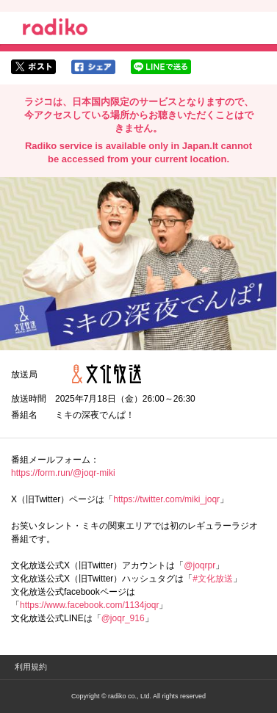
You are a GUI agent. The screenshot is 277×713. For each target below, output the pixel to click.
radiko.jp (55, 29)
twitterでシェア (33, 66)
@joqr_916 (123, 618)
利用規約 (31, 666)
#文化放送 (213, 578)
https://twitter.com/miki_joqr (166, 499)
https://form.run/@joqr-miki (63, 473)
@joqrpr (199, 565)
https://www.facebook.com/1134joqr (89, 605)
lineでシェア (161, 66)
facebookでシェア (93, 66)
